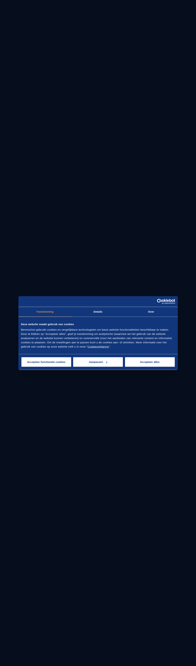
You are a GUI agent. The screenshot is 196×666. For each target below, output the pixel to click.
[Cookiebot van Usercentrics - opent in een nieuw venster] (159, 301)
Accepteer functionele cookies (46, 361)
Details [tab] (98, 311)
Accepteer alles (150, 361)
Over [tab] (151, 311)
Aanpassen (98, 361)
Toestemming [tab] (45, 311)
